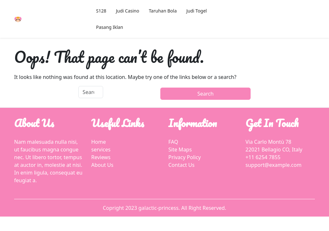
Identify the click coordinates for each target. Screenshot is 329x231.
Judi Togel (196, 11)
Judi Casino (127, 11)
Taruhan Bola (163, 11)
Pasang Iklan (109, 27)
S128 (101, 11)
